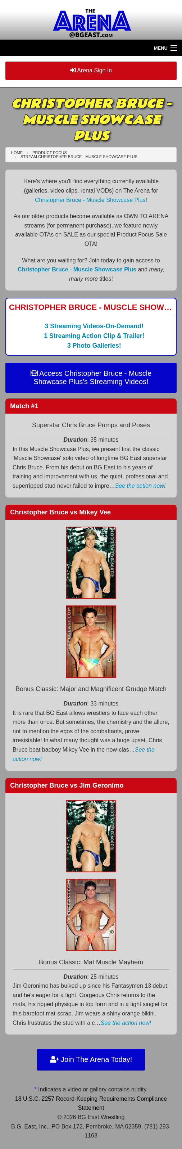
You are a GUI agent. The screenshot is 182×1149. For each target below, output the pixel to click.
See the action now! (140, 486)
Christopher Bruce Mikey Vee (60, 512)
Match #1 (24, 406)
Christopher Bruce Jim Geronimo (67, 785)
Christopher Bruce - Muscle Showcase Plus (90, 200)
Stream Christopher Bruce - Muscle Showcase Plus (79, 156)
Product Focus (49, 152)
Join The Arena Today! (91, 1059)
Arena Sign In (91, 70)
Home (17, 152)
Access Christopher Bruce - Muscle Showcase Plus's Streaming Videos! (91, 377)
